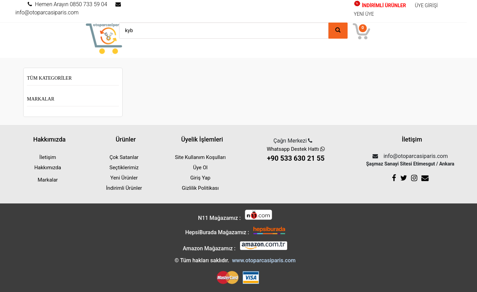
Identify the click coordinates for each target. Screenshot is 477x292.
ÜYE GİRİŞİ (426, 5)
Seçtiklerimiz (123, 167)
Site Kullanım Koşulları (200, 157)
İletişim (47, 157)
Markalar (40, 99)
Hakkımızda (47, 167)
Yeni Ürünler (124, 178)
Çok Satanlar (124, 157)
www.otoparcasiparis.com (263, 260)
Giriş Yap (200, 178)
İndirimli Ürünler (124, 188)
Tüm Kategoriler (49, 78)
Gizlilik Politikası (200, 188)
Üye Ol (200, 167)
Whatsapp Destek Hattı (295, 154)
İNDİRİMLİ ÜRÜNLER (380, 5)
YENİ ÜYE (364, 14)
